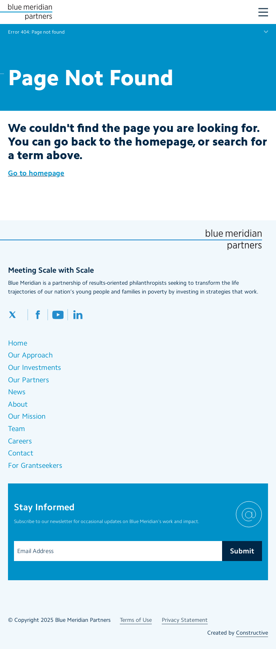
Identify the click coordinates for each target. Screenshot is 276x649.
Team (16, 428)
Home (17, 343)
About (18, 404)
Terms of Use (136, 620)
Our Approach (30, 355)
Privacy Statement (185, 620)
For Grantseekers (35, 465)
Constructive (252, 632)
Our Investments (34, 367)
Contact (20, 453)
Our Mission (27, 416)
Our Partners (28, 379)
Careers (20, 441)
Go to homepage (36, 173)
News (17, 391)
